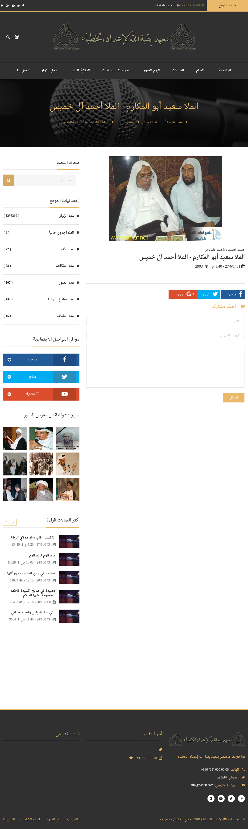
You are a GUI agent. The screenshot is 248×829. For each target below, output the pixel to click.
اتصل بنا (23, 70)
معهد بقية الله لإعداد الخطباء (162, 122)
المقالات (178, 70)
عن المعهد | (50, 819)
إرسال (234, 397)
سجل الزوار (49, 70)
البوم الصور (152, 70)
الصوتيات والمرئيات (117, 70)
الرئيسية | (69, 819)
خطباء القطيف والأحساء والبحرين (85, 122)
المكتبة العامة (80, 70)
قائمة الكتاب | (28, 819)
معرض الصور (125, 122)
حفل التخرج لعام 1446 (179, 6)
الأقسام (201, 70)
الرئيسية (225, 70)
